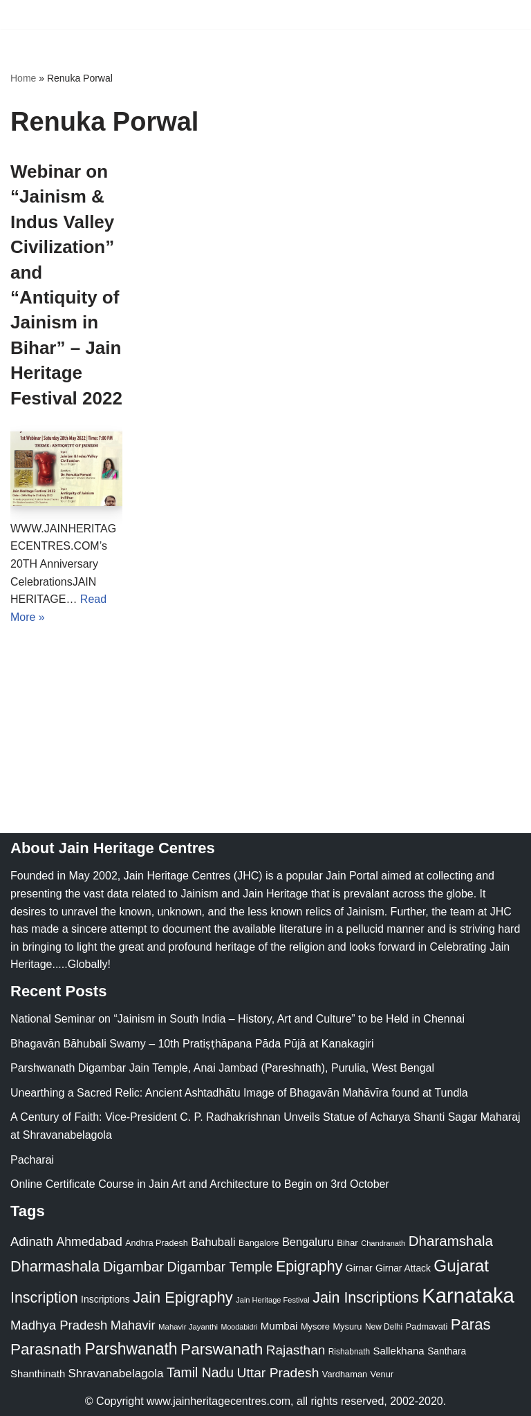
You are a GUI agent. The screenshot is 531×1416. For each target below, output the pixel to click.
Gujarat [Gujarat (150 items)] (461, 1265)
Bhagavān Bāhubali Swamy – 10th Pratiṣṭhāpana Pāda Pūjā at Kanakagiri (191, 1044)
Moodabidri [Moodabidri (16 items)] (239, 1327)
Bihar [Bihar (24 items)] (347, 1243)
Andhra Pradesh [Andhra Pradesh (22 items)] (156, 1243)
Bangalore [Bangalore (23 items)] (259, 1243)
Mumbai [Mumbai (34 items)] (279, 1326)
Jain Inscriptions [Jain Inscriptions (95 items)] (366, 1297)
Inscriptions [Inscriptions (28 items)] (105, 1299)
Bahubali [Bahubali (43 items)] (213, 1242)
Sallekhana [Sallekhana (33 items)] (399, 1351)
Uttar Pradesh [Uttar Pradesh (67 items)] (278, 1373)
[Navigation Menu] (504, 14)
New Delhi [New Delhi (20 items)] (383, 1327)
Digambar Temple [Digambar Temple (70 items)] (220, 1266)
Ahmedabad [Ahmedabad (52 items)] (89, 1242)
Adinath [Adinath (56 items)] (31, 1241)
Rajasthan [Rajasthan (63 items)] (296, 1350)
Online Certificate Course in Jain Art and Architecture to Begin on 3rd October (199, 1185)
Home (23, 78)
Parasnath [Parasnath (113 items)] (46, 1350)
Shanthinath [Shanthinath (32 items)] (37, 1374)
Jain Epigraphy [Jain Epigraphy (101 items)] (183, 1297)
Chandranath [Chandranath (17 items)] (383, 1243)
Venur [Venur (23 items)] (382, 1375)
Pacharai (32, 1160)
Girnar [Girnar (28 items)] (359, 1268)
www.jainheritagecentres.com (218, 1401)
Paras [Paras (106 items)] (471, 1324)
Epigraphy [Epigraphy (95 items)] (309, 1266)
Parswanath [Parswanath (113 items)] (221, 1350)
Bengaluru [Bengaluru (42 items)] (308, 1242)
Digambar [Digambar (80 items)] (134, 1266)
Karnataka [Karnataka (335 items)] (468, 1295)
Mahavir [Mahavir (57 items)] (133, 1325)
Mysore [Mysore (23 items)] (315, 1326)
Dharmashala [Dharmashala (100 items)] (55, 1266)
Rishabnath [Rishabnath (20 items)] (349, 1352)
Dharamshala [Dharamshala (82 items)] (451, 1241)
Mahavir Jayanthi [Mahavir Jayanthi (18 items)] (188, 1327)
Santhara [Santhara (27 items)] (446, 1351)
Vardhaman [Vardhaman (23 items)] (344, 1375)
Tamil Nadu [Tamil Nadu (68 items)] (200, 1373)
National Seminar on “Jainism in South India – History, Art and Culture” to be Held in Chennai (237, 1019)
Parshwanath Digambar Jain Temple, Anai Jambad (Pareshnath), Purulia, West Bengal (222, 1068)
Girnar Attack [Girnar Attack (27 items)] (403, 1268)
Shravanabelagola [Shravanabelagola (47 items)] (116, 1374)
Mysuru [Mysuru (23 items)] (347, 1326)
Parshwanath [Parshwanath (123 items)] (130, 1350)
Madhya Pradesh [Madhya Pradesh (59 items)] (58, 1325)
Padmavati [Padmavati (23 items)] (427, 1326)
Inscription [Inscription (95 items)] (44, 1297)
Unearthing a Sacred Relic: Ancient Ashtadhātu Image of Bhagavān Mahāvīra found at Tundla (239, 1093)
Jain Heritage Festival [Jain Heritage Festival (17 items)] (273, 1300)
